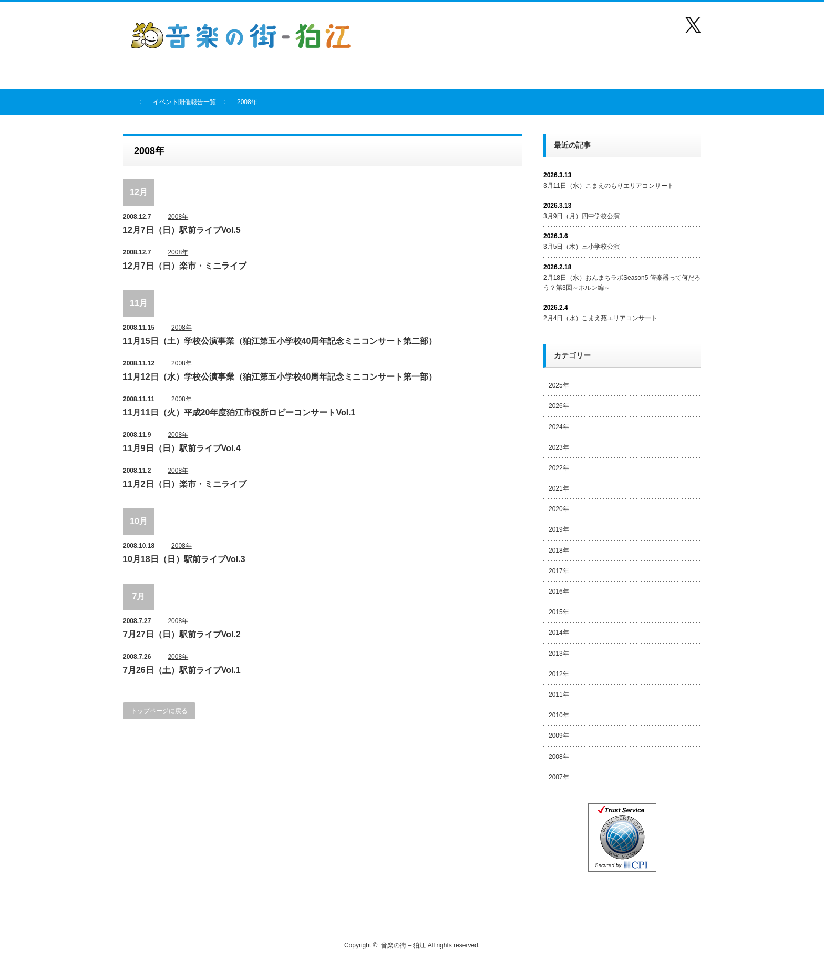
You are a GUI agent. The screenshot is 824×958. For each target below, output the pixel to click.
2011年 (559, 694)
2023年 (559, 447)
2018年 (559, 550)
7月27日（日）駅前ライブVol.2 (182, 634)
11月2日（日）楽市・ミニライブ (184, 484)
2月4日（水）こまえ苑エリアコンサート (600, 318)
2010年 (559, 715)
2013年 (559, 653)
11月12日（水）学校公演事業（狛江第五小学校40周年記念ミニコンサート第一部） (280, 376)
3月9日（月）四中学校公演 (581, 216)
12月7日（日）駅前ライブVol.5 (182, 230)
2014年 (559, 632)
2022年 (559, 468)
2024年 (559, 427)
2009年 (559, 735)
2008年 (178, 216)
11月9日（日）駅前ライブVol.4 (182, 448)
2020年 (559, 509)
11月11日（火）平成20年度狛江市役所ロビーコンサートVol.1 (239, 412)
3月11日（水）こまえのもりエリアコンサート (608, 185)
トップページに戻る (159, 711)
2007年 (559, 777)
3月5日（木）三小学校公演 (581, 246)
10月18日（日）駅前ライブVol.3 (184, 559)
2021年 (559, 488)
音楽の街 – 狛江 (403, 945)
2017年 (559, 571)
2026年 (559, 406)
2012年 (559, 674)
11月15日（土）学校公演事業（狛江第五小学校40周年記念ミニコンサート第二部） (280, 341)
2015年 (559, 612)
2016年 (559, 591)
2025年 (559, 385)
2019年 (559, 529)
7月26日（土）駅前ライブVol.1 (182, 670)
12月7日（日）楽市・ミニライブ (184, 265)
